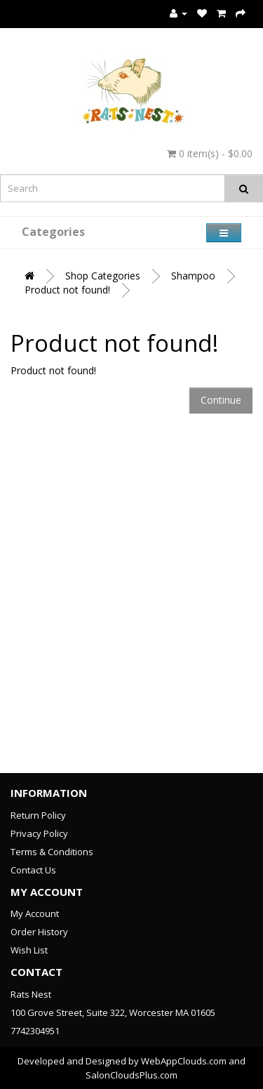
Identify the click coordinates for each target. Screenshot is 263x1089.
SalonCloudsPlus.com (131, 1075)
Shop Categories (102, 275)
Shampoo (193, 275)
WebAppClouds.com (184, 1061)
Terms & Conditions (52, 851)
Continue (221, 400)
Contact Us (33, 870)
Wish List (29, 950)
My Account (35, 913)
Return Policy (38, 815)
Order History (39, 931)
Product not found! (67, 289)
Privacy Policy (39, 833)
